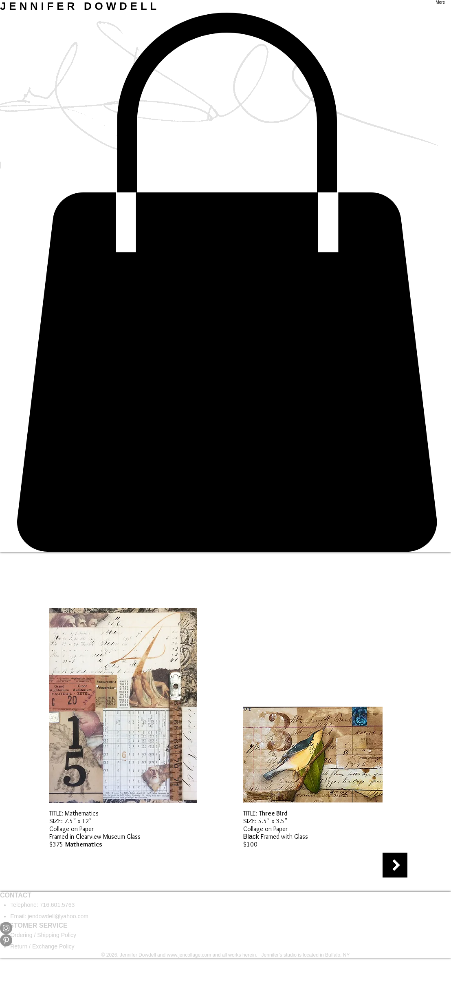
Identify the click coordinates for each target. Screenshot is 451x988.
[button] (225, 282)
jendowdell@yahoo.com (58, 916)
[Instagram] (225, 928)
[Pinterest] (225, 940)
